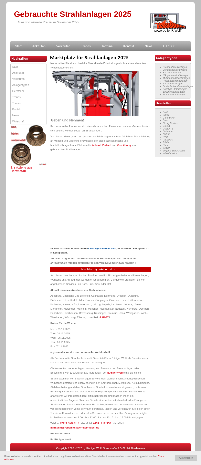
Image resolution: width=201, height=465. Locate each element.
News (149, 46)
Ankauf (96, 145)
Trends (86, 46)
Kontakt (128, 46)
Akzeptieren (186, 457)
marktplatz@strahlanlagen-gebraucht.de (74, 427)
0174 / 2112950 (102, 423)
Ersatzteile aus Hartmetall (21, 169)
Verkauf (106, 145)
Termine (107, 46)
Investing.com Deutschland (102, 248)
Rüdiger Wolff (115, 372)
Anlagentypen (20, 85)
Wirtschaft (18, 121)
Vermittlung (124, 145)
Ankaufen (39, 46)
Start (18, 46)
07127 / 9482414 (69, 423)
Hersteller (18, 91)
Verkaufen (63, 46)
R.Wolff (104, 317)
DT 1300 (169, 46)
